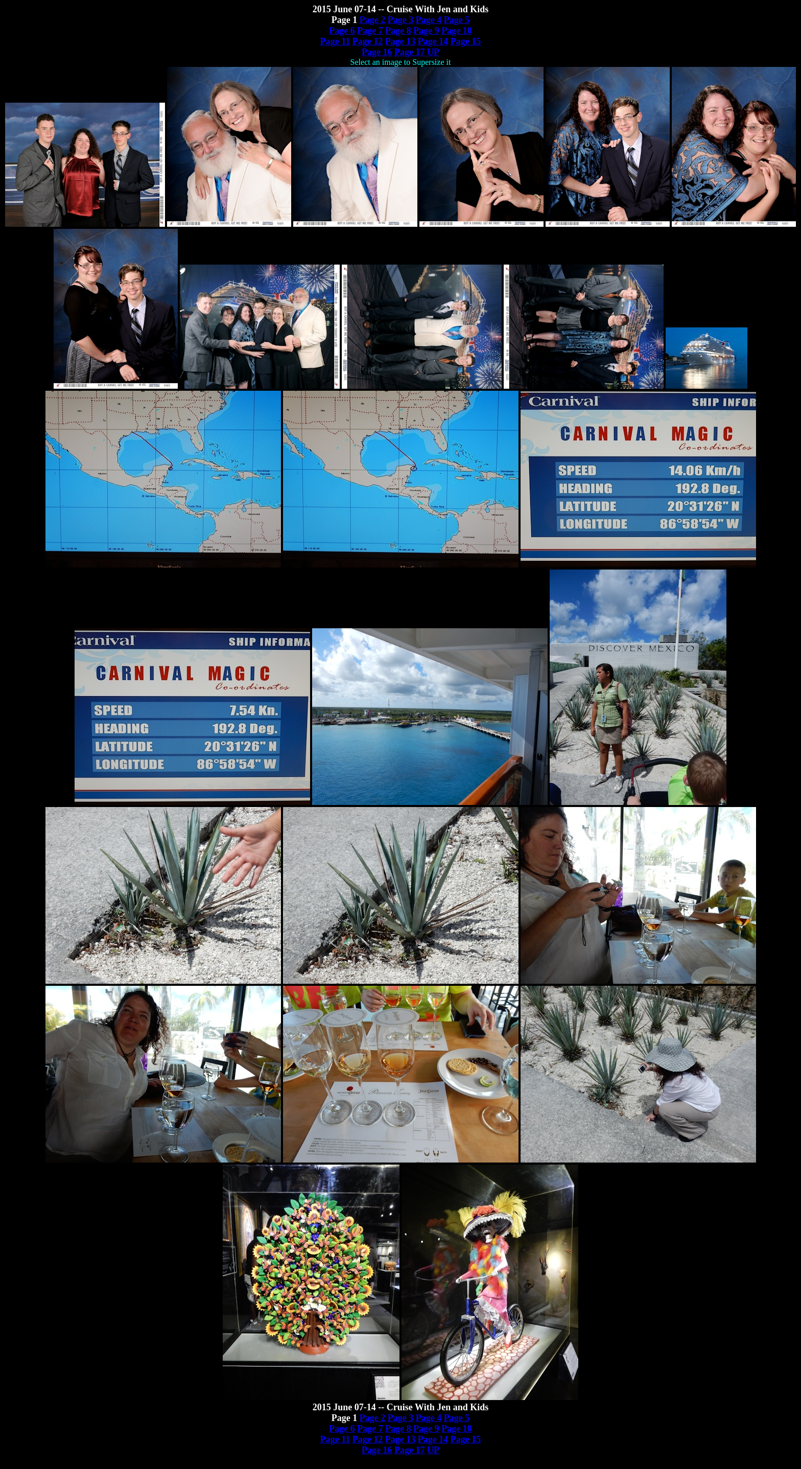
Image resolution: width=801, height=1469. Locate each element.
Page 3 (400, 20)
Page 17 (409, 52)
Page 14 (433, 41)
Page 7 (370, 31)
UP (433, 52)
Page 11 (335, 41)
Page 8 (398, 31)
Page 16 (377, 52)
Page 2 (372, 20)
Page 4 (428, 20)
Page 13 (400, 41)
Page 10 (456, 31)
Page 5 (456, 20)
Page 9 (426, 31)
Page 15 (466, 41)
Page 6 (342, 31)
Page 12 (367, 41)
